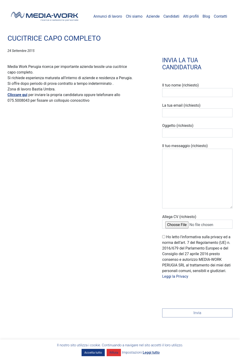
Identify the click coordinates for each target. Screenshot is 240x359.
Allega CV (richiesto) (197, 222)
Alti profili (191, 16)
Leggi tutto (151, 352)
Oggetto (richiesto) (197, 130)
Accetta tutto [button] (93, 352)
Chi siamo (134, 16)
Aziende (153, 16)
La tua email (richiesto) (197, 110)
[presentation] (197, 292)
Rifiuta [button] (113, 352)
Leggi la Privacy (175, 276)
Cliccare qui (17, 95)
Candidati (171, 16)
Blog (206, 16)
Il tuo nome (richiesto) (197, 90)
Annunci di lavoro (107, 16)
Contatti (220, 16)
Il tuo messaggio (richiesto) (197, 176)
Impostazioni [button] (132, 352)
